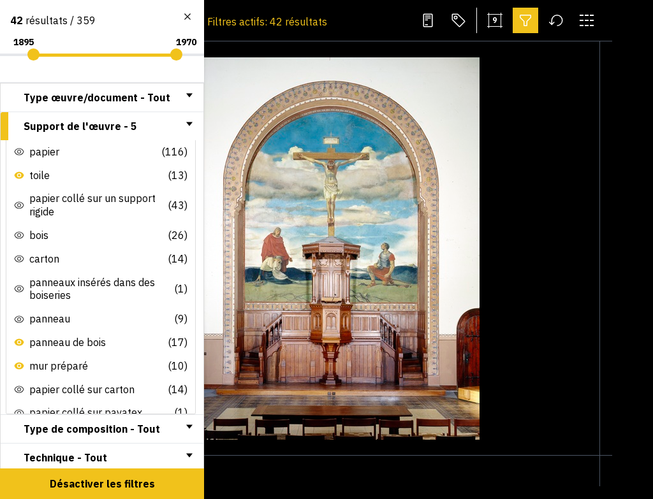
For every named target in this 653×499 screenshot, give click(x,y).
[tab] (102, 97)
